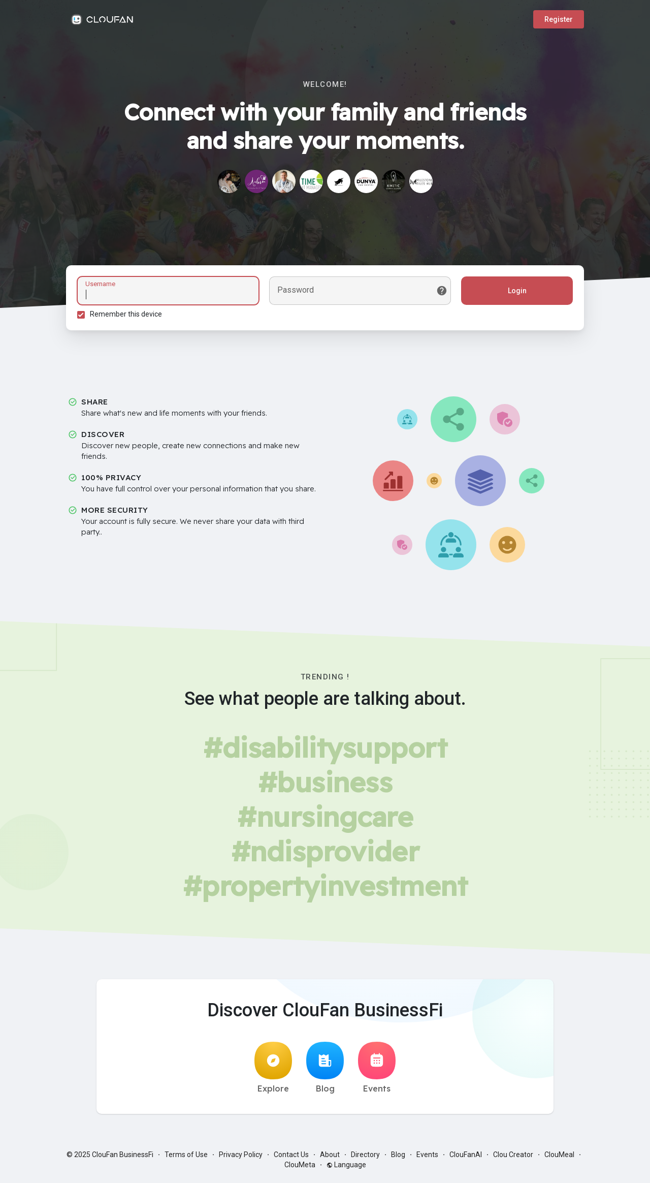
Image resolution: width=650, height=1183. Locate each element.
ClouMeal (559, 1158)
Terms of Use (186, 1158)
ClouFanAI (465, 1158)
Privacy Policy (241, 1158)
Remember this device (127, 316)
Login (515, 292)
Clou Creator (513, 1158)
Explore (273, 1071)
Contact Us (291, 1158)
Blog (325, 1071)
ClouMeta (299, 1168)
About (330, 1158)
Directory (365, 1158)
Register (558, 19)
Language (346, 1168)
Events (377, 1071)
